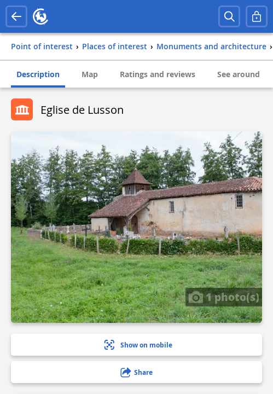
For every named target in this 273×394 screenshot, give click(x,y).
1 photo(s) (223, 296)
